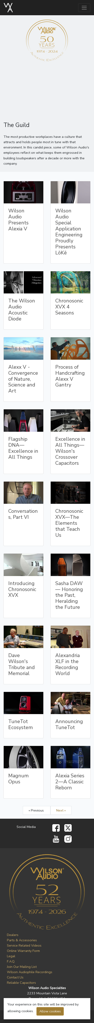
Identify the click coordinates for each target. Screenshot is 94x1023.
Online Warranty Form (23, 950)
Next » (61, 810)
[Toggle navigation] (84, 7)
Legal (11, 956)
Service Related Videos (24, 945)
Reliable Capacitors (21, 982)
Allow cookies (50, 1011)
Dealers (12, 934)
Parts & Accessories (22, 940)
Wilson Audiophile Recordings (29, 972)
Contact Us (15, 977)
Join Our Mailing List (22, 966)
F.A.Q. (11, 961)
